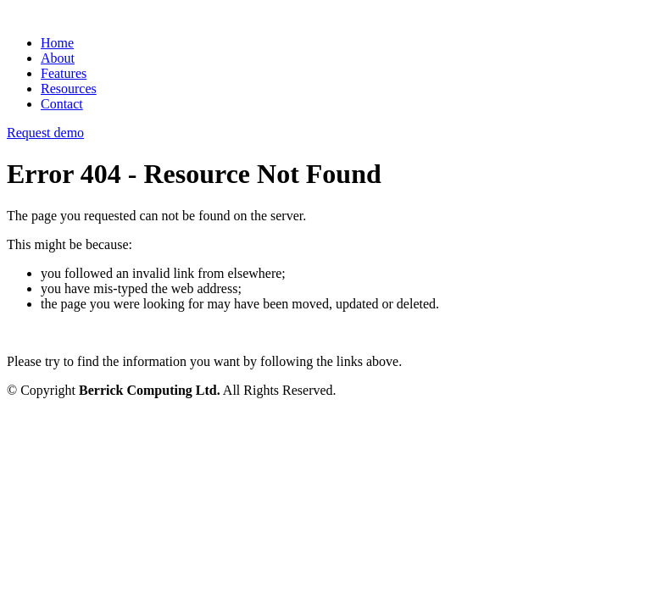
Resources (69, 88)
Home (57, 43)
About (58, 58)
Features (63, 73)
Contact (62, 104)
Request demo (45, 132)
